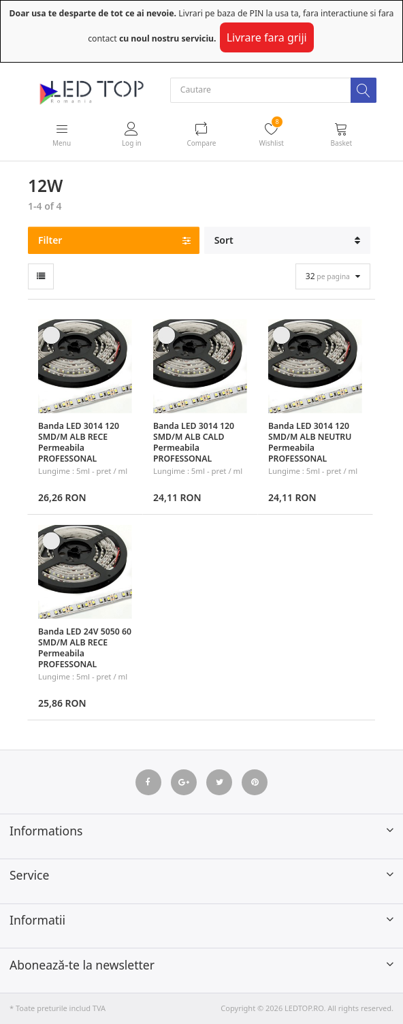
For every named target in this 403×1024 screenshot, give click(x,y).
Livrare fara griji (267, 37)
